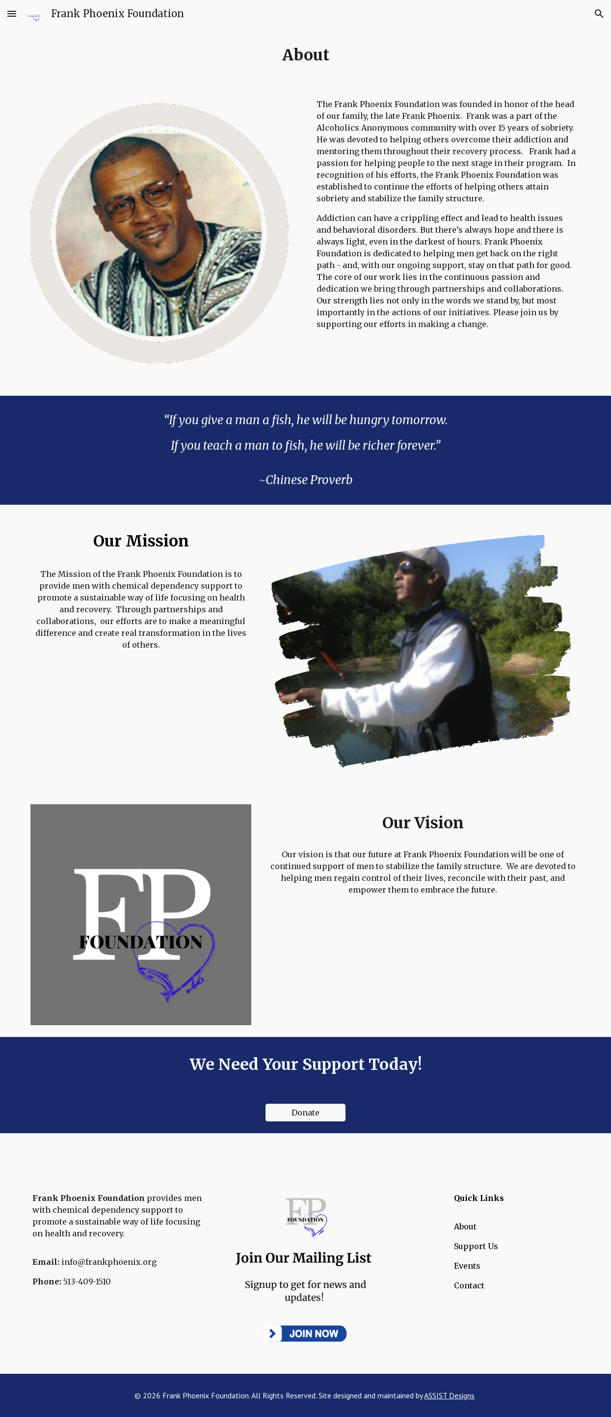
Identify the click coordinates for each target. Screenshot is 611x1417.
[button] (12, 13)
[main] (305, 55)
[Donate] (305, 1112)
